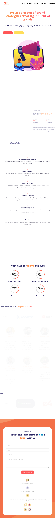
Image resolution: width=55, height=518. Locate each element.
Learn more (20, 32)
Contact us (8, 32)
